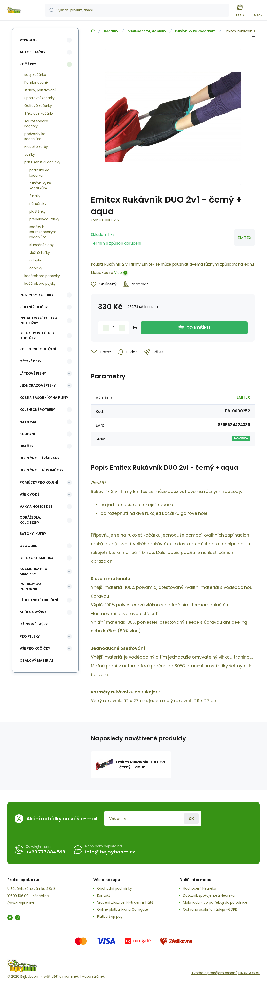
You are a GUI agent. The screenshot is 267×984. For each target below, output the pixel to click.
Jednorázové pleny (38, 385)
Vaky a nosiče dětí (36, 506)
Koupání (27, 433)
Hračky (26, 446)
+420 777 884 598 (45, 852)
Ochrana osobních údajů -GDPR (210, 909)
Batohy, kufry (33, 533)
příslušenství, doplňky (146, 31)
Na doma (28, 421)
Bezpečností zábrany (39, 458)
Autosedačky (32, 52)
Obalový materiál (36, 660)
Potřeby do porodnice (30, 586)
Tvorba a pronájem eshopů (214, 972)
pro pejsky (30, 636)
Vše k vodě (29, 494)
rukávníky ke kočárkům (195, 31)
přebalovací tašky (44, 219)
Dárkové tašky (34, 624)
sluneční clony (41, 244)
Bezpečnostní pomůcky (41, 470)
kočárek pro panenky (42, 275)
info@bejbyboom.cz (110, 851)
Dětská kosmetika (36, 557)
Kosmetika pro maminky (33, 571)
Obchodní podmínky (114, 888)
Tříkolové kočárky (39, 113)
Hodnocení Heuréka (199, 888)
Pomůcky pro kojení (39, 482)
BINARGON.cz (249, 972)
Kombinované (36, 82)
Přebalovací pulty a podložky (39, 320)
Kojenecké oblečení (38, 349)
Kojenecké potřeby (37, 409)
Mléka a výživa (33, 612)
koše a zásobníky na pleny (44, 397)
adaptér (36, 260)
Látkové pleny (33, 373)
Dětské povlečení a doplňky (37, 335)
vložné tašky (39, 252)
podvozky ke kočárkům (34, 136)
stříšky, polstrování (40, 90)
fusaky (34, 195)
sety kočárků (35, 74)
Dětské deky (30, 361)
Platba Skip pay (109, 916)
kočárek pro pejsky (40, 283)
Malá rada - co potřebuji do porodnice (215, 902)
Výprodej (29, 40)
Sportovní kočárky (39, 97)
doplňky (35, 268)
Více (118, 272)
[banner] (22, 10)
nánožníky (37, 203)
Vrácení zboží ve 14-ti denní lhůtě (125, 902)
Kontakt (103, 895)
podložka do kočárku (39, 173)
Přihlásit (191, 818)
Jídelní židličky (34, 307)
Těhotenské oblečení (39, 600)
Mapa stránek (93, 976)
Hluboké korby (36, 146)
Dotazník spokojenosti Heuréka (209, 895)
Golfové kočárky (38, 105)
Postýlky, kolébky (36, 294)
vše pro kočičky (35, 648)
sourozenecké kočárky (36, 124)
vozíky (29, 154)
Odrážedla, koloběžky (30, 520)
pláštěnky (37, 211)
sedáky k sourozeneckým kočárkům (42, 231)
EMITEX (244, 237)
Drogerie (28, 545)
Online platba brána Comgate (122, 909)
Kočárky (111, 31)
